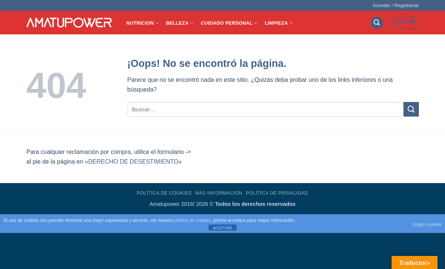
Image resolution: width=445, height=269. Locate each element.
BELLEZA (180, 23)
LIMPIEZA (279, 23)
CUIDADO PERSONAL (229, 23)
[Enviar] (411, 109)
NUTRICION (142, 23)
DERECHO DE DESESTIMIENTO (133, 161)
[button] (395, 5)
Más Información (218, 193)
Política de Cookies (164, 193)
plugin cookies (427, 224)
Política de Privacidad (277, 193)
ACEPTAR (222, 228)
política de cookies (192, 220)
